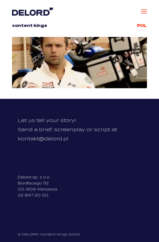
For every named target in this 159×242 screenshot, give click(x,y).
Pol (142, 25)
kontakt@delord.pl (43, 138)
